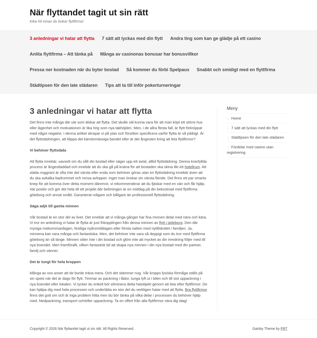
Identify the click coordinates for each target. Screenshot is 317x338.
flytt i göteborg (171, 222)
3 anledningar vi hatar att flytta (62, 38)
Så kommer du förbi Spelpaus (157, 69)
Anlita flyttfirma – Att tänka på (61, 54)
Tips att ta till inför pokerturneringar (143, 85)
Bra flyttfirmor (196, 289)
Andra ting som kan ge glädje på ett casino (215, 38)
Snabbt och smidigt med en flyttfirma (236, 69)
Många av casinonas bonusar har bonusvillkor (149, 54)
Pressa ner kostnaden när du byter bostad (74, 69)
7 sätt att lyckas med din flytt (132, 38)
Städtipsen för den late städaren (64, 85)
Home (236, 118)
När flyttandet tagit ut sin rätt (89, 12)
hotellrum (192, 167)
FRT (284, 329)
